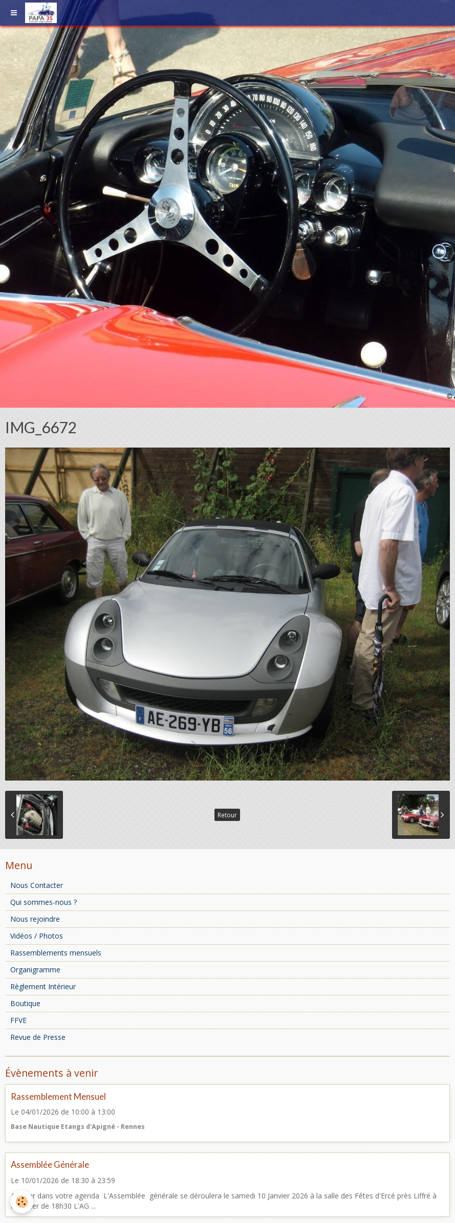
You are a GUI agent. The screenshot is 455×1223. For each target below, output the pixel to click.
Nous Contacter (36, 885)
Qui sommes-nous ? (43, 902)
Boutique (25, 1003)
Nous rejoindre (35, 919)
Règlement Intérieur (43, 986)
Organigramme (35, 969)
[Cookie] (21, 1201)
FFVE (18, 1020)
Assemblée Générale (50, 1165)
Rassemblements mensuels (55, 953)
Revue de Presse (38, 1037)
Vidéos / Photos (36, 936)
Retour (227, 815)
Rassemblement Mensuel (58, 1096)
